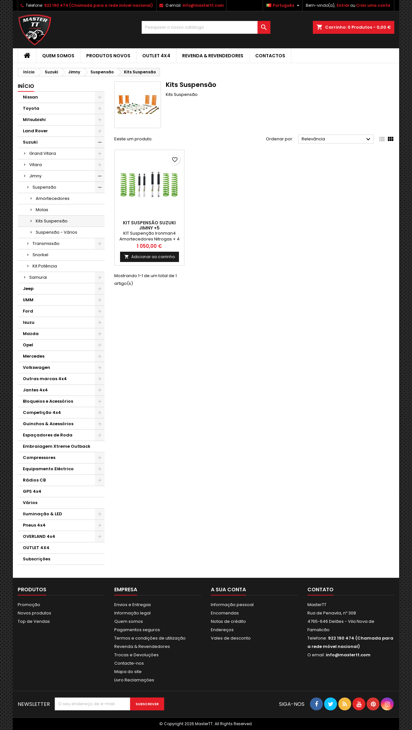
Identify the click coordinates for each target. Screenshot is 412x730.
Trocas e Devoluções (136, 655)
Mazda (31, 334)
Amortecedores (53, 198)
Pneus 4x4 (34, 525)
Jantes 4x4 (35, 390)
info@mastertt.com (203, 5)
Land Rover (35, 131)
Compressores (39, 457)
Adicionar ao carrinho (149, 256)
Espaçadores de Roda (47, 435)
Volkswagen (36, 367)
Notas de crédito (228, 621)
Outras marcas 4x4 (45, 379)
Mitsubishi (34, 120)
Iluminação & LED (42, 514)
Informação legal (132, 613)
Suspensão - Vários (56, 232)
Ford (28, 311)
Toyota (31, 108)
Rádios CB (34, 480)
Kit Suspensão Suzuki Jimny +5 (149, 225)
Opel (28, 345)
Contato (320, 589)
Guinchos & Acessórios (48, 424)
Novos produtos (34, 613)
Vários (30, 503)
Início (26, 86)
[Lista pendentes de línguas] (283, 5)
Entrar (343, 5)
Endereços (222, 630)
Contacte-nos (129, 663)
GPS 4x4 (32, 491)
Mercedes (33, 356)
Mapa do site (128, 672)
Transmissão (46, 243)
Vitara (35, 165)
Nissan (30, 97)
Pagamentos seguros (137, 630)
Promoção (29, 605)
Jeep (28, 288)
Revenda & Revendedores (212, 55)
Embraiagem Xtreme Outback (56, 446)
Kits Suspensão (52, 221)
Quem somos (58, 55)
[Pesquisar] (206, 27)
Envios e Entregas (132, 605)
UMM (28, 300)
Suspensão (44, 187)
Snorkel (40, 255)
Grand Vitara (42, 153)
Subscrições (36, 559)
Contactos (270, 55)
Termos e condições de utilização (150, 638)
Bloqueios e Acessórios (48, 401)
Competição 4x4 (42, 412)
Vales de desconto (231, 638)
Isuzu (28, 322)
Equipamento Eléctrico (48, 469)
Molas (42, 210)
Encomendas (225, 613)
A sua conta (228, 589)
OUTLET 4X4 (156, 55)
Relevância (337, 139)
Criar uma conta (373, 5)
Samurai (38, 277)
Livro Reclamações (134, 680)
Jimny (35, 176)
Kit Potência (45, 266)
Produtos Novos (108, 55)
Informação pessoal (232, 605)
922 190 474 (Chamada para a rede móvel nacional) (98, 5)
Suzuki (30, 142)
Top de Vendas (34, 621)
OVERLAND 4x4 (39, 536)
